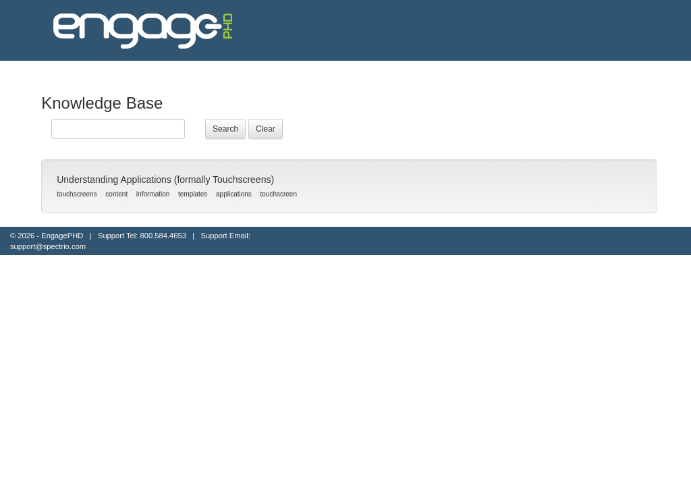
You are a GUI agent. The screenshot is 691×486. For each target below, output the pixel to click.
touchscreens (76, 194)
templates (192, 194)
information (152, 194)
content (116, 194)
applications (234, 194)
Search (225, 129)
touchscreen (278, 194)
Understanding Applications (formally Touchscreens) (165, 179)
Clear (265, 129)
